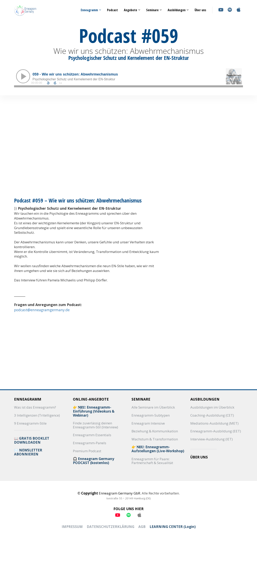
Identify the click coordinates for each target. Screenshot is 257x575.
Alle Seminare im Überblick (153, 407)
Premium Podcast (87, 451)
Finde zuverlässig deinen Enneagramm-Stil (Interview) (95, 425)
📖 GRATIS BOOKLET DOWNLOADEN (31, 440)
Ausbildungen (177, 10)
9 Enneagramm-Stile (30, 423)
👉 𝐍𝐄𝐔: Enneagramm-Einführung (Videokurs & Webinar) (93, 411)
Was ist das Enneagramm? (35, 407)
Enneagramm (89, 10)
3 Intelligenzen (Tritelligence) (37, 415)
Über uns (200, 10)
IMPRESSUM (72, 527)
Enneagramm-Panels (89, 443)
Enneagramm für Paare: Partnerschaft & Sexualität (152, 461)
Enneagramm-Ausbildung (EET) (215, 431)
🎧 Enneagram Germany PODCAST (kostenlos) (93, 461)
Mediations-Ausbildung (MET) (214, 423)
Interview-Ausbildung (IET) (211, 439)
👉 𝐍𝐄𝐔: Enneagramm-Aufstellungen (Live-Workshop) (158, 449)
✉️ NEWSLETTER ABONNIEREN (28, 452)
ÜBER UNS (199, 457)
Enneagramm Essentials (92, 435)
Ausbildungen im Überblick (212, 407)
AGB (142, 527)
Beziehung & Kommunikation (155, 431)
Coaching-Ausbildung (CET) (212, 415)
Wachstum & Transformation (155, 439)
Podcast (112, 10)
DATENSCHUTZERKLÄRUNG (110, 527)
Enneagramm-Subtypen (151, 415)
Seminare (152, 10)
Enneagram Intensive (148, 423)
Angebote (130, 10)
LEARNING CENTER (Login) (173, 527)
